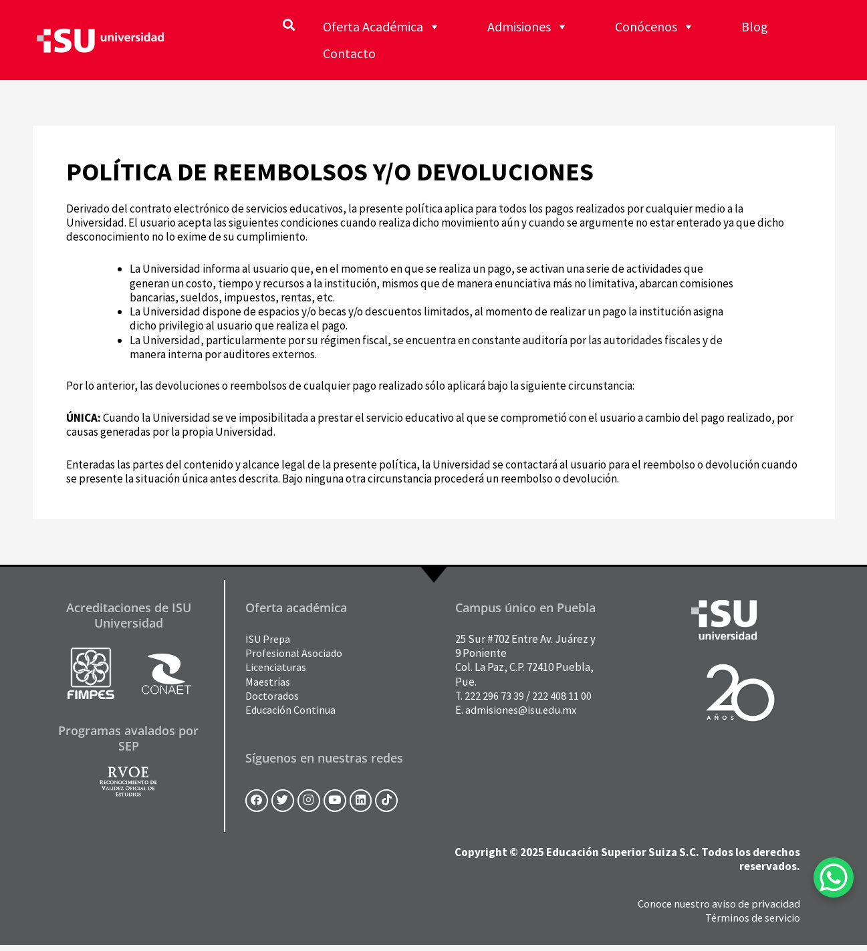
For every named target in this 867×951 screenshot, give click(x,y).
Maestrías (268, 681)
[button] (288, 24)
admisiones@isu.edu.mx (523, 709)
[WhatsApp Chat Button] (834, 877)
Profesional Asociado (295, 653)
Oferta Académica (382, 26)
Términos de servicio (751, 923)
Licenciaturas (277, 667)
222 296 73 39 (494, 695)
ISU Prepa (269, 639)
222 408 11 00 (562, 695)
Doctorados (273, 695)
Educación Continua (293, 709)
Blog (754, 26)
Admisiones (527, 26)
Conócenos (655, 26)
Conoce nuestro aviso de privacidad (715, 909)
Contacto (349, 53)
